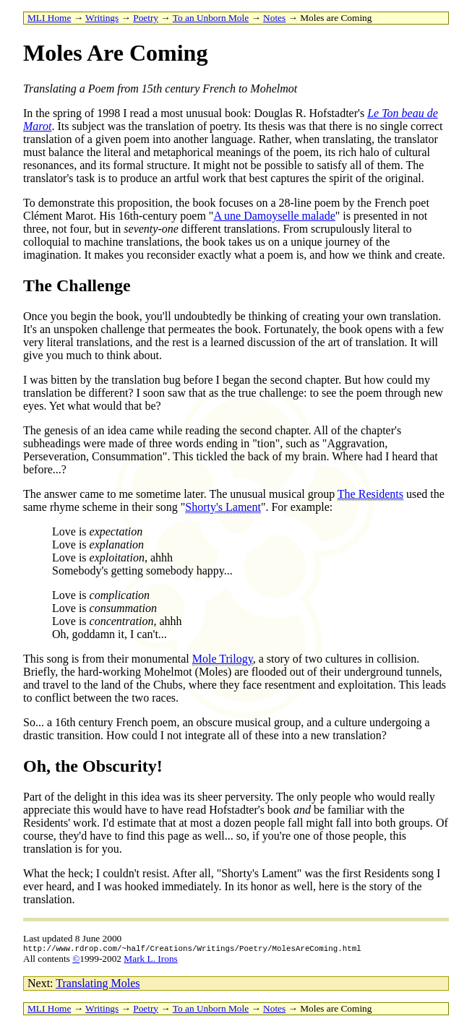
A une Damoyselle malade (274, 216)
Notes (274, 17)
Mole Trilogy (222, 659)
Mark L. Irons (150, 960)
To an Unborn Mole (211, 17)
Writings (102, 17)
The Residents (370, 494)
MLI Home (49, 17)
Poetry (145, 17)
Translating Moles (98, 985)
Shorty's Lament (223, 507)
